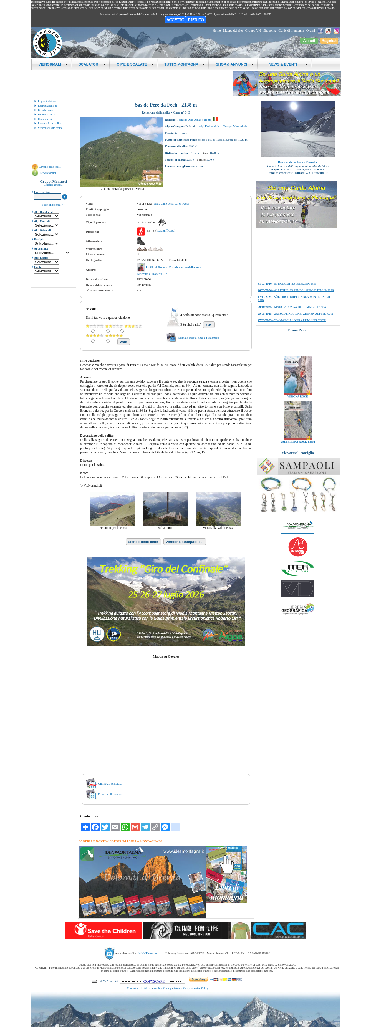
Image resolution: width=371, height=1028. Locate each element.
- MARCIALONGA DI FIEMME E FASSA (292, 306)
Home (217, 30)
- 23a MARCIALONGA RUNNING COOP (292, 320)
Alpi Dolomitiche (209, 126)
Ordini (310, 30)
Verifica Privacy (162, 988)
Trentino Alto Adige (189, 119)
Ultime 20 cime (46, 114)
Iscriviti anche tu (47, 105)
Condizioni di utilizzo (139, 988)
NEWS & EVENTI (286, 64)
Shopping (269, 30)
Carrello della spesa (50, 166)
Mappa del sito (233, 30)
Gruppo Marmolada (235, 126)
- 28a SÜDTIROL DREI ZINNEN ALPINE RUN (295, 313)
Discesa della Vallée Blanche (298, 162)
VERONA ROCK (297, 405)
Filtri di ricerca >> (53, 204)
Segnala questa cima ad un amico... (199, 337)
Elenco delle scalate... (111, 794)
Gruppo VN (253, 30)
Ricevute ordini (47, 172)
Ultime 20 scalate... (110, 783)
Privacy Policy (182, 988)
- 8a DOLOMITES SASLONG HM (287, 283)
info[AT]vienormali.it (150, 953)
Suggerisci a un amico (50, 127)
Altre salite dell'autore (187, 267)
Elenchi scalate (46, 110)
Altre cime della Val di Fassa (171, 203)
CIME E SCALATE (135, 64)
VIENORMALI (53, 64)
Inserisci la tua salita (49, 123)
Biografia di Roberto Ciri (152, 273)
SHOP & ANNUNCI (235, 64)
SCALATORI (92, 64)
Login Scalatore (47, 101)
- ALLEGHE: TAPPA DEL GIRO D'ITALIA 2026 (296, 290)
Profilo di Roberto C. (159, 267)
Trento (207, 119)
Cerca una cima (46, 118)
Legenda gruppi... (54, 184)
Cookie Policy (200, 988)
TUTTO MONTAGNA (185, 64)
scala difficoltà (166, 230)
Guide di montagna (291, 30)
